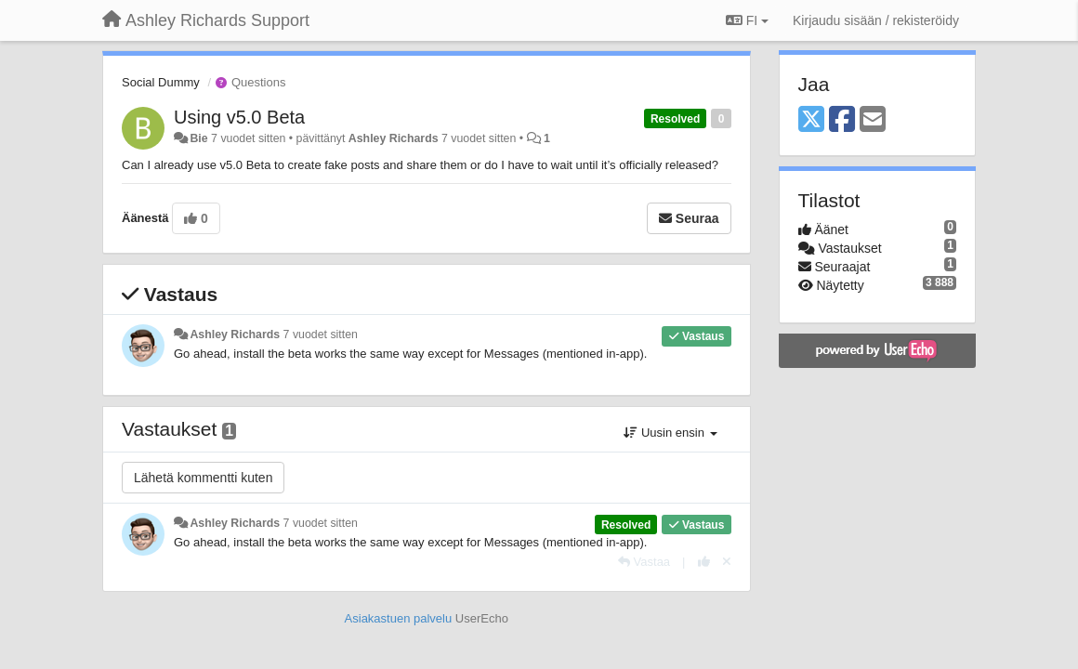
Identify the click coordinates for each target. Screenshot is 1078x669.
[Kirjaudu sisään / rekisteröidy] (875, 20)
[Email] (873, 120)
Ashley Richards (393, 138)
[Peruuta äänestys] (726, 562)
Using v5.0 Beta (239, 117)
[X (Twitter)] (811, 120)
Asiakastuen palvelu (399, 618)
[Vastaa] (644, 562)
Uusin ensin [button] (670, 432)
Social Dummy (161, 82)
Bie (198, 138)
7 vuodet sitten (320, 334)
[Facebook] (842, 120)
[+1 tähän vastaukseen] (704, 562)
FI (747, 20)
